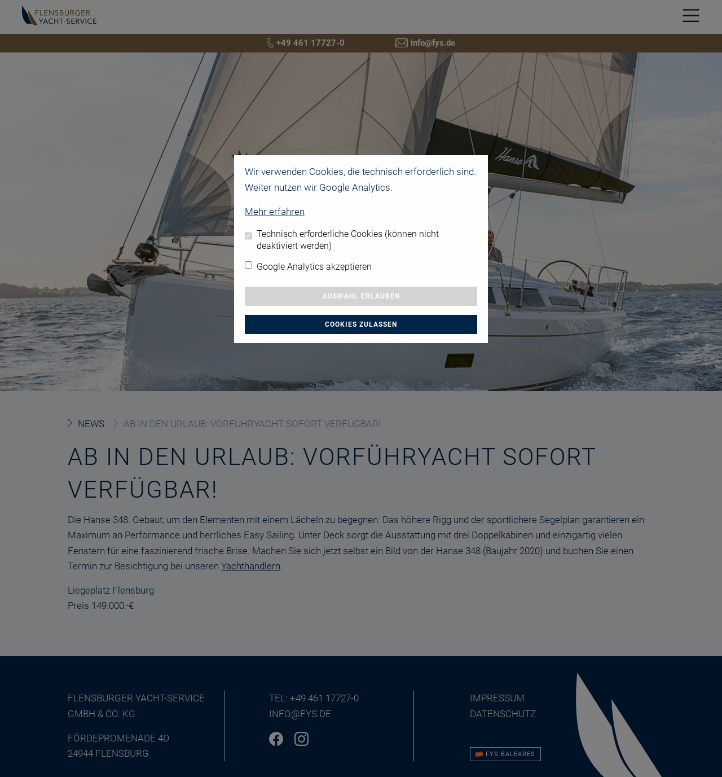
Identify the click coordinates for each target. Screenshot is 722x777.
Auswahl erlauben (361, 296)
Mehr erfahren (275, 211)
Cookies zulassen (361, 324)
